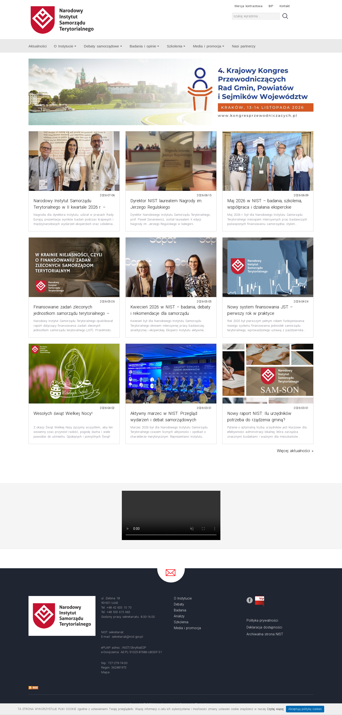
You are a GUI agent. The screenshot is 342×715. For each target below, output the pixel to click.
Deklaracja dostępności (264, 627)
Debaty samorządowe (103, 46)
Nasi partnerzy (243, 46)
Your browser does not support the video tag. (171, 515)
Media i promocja (208, 46)
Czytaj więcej (275, 709)
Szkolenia (176, 46)
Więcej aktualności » (295, 450)
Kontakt (285, 6)
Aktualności (37, 46)
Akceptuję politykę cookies (305, 709)
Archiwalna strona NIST (265, 634)
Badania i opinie (144, 46)
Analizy (179, 616)
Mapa (105, 672)
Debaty (179, 604)
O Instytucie (65, 46)
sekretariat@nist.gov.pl (127, 636)
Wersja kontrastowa (248, 6)
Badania (180, 610)
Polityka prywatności (262, 620)
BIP (271, 6)
